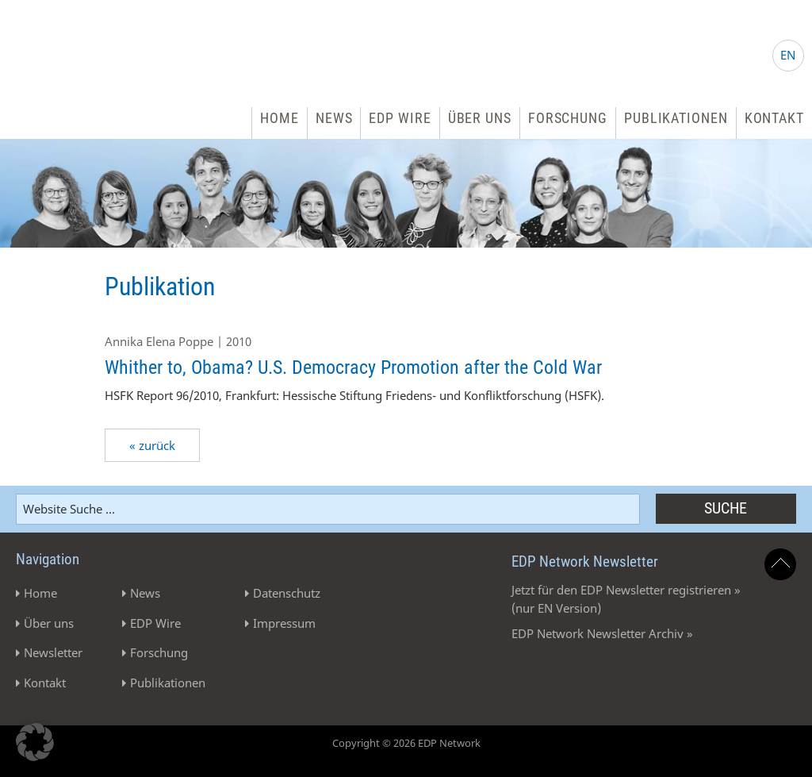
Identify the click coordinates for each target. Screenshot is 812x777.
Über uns (479, 118)
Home (279, 118)
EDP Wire (400, 118)
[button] (35, 742)
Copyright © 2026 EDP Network (406, 743)
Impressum (284, 623)
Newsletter (53, 652)
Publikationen (676, 118)
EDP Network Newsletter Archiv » (602, 633)
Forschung (567, 118)
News (334, 118)
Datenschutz (286, 593)
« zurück (152, 445)
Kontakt (774, 118)
